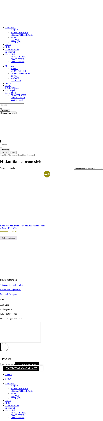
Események (10, 52)
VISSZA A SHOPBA (27, 364)
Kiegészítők (10, 54)
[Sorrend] (88, 168)
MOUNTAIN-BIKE (19, 32)
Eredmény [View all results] (5, 110)
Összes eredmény (8, 113)
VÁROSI (15, 40)
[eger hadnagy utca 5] (20, 332)
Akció (8, 44)
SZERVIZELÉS (12, 49)
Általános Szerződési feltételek (13, 285)
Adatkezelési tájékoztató (10, 289)
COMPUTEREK (18, 59)
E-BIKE (14, 30)
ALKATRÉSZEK (18, 57)
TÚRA (14, 37)
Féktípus (12, 155)
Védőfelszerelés (17, 61)
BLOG (8, 47)
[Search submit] (1, 108)
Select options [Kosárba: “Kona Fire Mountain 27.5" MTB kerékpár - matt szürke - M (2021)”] (8, 238)
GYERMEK (16, 42)
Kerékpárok (10, 28)
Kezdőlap (4, 155)
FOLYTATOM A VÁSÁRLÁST (21, 368)
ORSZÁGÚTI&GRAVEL (22, 35)
